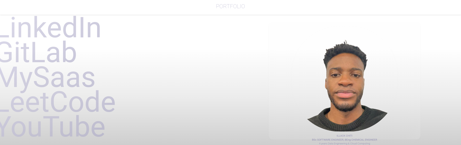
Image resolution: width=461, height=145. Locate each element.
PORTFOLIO (230, 6)
